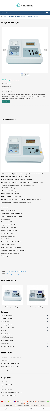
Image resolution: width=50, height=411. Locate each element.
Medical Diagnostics (7, 337)
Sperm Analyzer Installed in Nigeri (10, 363)
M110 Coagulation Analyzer (37, 307)
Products (10, 16)
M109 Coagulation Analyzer (13, 274)
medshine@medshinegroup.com (13, 392)
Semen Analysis (5, 360)
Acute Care (4, 331)
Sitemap (44, 405)
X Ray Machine (5, 322)
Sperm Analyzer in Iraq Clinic (8, 370)
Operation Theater (6, 334)
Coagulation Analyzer (32, 16)
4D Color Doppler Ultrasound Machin (11, 366)
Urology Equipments (7, 340)
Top (43, 409)
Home (4, 16)
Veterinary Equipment (7, 346)
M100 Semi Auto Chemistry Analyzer (18, 271)
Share (6, 409)
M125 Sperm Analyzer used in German (11, 357)
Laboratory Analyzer (19, 16)
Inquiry (31, 409)
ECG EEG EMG (5, 343)
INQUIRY (6, 101)
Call (19, 409)
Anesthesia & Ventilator (8, 328)
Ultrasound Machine (7, 315)
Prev (4, 50)
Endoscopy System (6, 325)
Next (45, 50)
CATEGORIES (5, 13)
